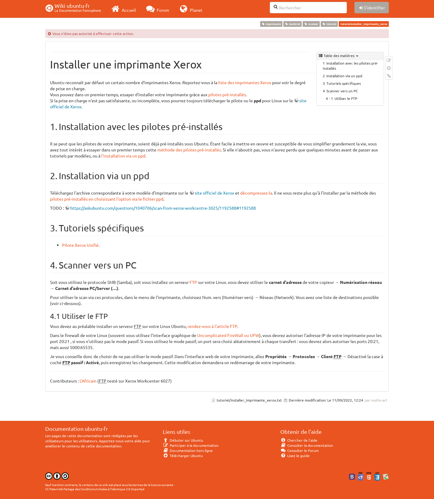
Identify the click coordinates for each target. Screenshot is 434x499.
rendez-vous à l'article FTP (212, 326)
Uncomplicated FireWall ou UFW (228, 335)
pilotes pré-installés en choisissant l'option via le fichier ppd (106, 199)
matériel (292, 24)
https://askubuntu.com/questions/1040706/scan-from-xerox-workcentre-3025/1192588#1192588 (163, 208)
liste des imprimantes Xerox (244, 82)
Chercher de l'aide (298, 440)
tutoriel (329, 24)
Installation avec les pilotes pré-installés (350, 66)
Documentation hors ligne (188, 450)
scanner (311, 24)
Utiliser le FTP (346, 98)
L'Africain (88, 380)
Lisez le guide (295, 455)
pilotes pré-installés (227, 94)
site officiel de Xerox (214, 192)
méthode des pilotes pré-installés (189, 149)
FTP (193, 282)
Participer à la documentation (191, 445)
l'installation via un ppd (123, 155)
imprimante (271, 24)
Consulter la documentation (306, 445)
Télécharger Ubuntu (183, 455)
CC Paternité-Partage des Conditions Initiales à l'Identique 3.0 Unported (94, 489)
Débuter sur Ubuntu (183, 440)
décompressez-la (256, 192)
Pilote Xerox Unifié (80, 245)
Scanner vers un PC (342, 90)
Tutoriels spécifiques (343, 83)
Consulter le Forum (299, 450)
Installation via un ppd (344, 75)
